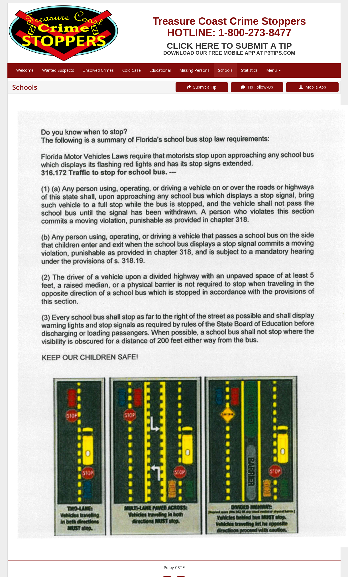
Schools (225, 70)
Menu (273, 70)
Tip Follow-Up (257, 87)
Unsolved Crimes (98, 70)
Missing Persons (194, 70)
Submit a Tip (201, 87)
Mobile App (312, 87)
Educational (160, 70)
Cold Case (131, 70)
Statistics (249, 70)
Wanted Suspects (58, 70)
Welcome (25, 70)
